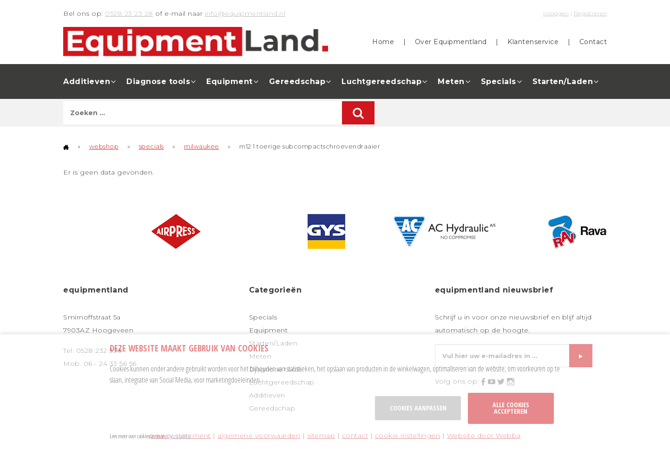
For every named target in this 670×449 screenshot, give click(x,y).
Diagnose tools (158, 81)
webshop (104, 146)
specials (151, 146)
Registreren (590, 13)
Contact (593, 42)
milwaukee (201, 146)
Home (383, 42)
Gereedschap (297, 81)
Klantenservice (532, 42)
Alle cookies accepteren (511, 408)
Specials (498, 81)
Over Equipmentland (451, 42)
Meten (451, 81)
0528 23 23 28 (129, 13)
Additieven (86, 81)
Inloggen (556, 13)
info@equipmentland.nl (245, 13)
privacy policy (177, 436)
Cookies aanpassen (418, 407)
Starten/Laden (562, 81)
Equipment (229, 81)
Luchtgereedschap (381, 81)
